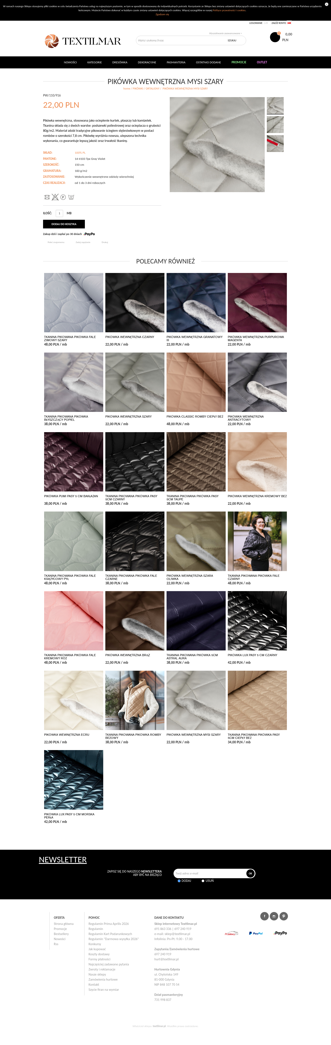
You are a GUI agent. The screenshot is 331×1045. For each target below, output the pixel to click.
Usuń (210, 881)
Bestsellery (61, 934)
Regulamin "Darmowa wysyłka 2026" (114, 939)
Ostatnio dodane (208, 62)
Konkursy (95, 944)
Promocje (60, 929)
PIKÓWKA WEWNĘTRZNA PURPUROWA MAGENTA (256, 338)
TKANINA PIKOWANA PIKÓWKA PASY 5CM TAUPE (192, 498)
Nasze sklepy (97, 974)
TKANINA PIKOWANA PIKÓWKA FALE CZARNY (253, 577)
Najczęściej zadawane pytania (109, 964)
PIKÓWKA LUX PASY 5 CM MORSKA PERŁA (69, 816)
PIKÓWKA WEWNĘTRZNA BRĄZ (127, 655)
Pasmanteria (176, 62)
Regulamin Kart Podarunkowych (110, 934)
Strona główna (64, 924)
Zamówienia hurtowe (103, 979)
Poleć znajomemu (56, 242)
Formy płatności (99, 959)
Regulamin (96, 929)
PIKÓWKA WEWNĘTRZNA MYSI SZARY (194, 734)
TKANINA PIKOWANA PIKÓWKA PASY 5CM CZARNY (131, 498)
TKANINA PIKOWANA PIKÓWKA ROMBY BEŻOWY (133, 736)
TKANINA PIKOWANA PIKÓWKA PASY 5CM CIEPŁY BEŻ (254, 736)
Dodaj (186, 881)
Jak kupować (97, 949)
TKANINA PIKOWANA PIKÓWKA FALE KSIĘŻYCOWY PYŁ (70, 577)
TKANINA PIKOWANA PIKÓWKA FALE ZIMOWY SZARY (70, 338)
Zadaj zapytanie (83, 242)
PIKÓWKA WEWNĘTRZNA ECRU (66, 734)
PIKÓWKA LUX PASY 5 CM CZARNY (252, 655)
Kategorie (94, 62)
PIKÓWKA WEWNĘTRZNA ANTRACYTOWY (246, 418)
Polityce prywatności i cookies (229, 10)
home (126, 88)
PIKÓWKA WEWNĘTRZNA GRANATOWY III (194, 338)
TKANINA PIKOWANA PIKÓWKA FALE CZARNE (131, 577)
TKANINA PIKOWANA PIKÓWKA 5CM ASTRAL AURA (192, 657)
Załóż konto (278, 23)
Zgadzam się (162, 14)
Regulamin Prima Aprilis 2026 (109, 924)
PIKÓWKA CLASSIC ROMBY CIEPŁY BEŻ (195, 416)
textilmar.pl (159, 1026)
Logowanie (255, 23)
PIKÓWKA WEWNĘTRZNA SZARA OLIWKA (190, 577)
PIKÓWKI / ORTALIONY (146, 88)
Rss (56, 944)
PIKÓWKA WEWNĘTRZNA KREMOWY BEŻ (257, 496)
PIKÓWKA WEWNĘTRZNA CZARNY (129, 337)
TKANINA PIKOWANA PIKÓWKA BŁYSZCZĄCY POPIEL (66, 418)
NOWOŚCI (70, 62)
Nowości (59, 939)
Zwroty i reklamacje (102, 969)
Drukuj (105, 242)
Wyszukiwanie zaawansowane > (225, 33)
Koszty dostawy (99, 954)
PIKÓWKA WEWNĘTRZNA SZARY (128, 416)
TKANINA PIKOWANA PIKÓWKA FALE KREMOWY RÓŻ (70, 657)
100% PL (80, 153)
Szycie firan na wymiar (104, 990)
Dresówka (119, 62)
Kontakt (94, 985)
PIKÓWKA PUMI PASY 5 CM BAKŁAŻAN (71, 496)
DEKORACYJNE (147, 62)
